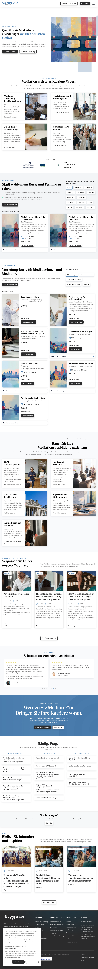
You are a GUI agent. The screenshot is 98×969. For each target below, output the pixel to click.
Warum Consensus (71, 924)
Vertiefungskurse (40, 924)
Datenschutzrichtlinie (10, 948)
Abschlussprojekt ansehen (13, 485)
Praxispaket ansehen (60, 485)
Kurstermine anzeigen (25, 250)
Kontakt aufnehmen (86, 921)
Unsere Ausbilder (71, 936)
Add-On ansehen (10, 513)
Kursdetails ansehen (11, 117)
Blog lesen (7, 890)
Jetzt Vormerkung (28, 322)
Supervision (53, 928)
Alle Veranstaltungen (49, 638)
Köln (90, 202)
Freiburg (81, 202)
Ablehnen (32, 962)
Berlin (69, 188)
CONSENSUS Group (71, 942)
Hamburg (70, 193)
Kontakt (49, 823)
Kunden (68, 939)
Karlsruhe (70, 198)
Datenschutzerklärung (87, 957)
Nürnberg (90, 207)
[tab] (42, 688)
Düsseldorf (70, 202)
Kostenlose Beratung (69, 3)
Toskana (91, 193)
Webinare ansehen (59, 145)
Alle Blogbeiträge (49, 902)
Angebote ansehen (10, 52)
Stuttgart (78, 188)
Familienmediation (55, 921)
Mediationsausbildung (41, 921)
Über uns (68, 921)
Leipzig (69, 207)
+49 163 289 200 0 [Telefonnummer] (86, 934)
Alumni (67, 933)
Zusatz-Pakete (9, 147)
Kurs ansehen (26, 241)
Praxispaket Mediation (57, 931)
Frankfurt (89, 188)
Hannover (79, 207)
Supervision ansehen (60, 513)
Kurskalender (58, 727)
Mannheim (81, 198)
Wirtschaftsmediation (56, 924)
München (81, 193)
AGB (82, 960)
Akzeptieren (18, 962)
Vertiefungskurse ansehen (62, 112)
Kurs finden (85, 3)
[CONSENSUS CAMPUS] (18, 917)
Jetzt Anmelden (27, 245)
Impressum (84, 954)
